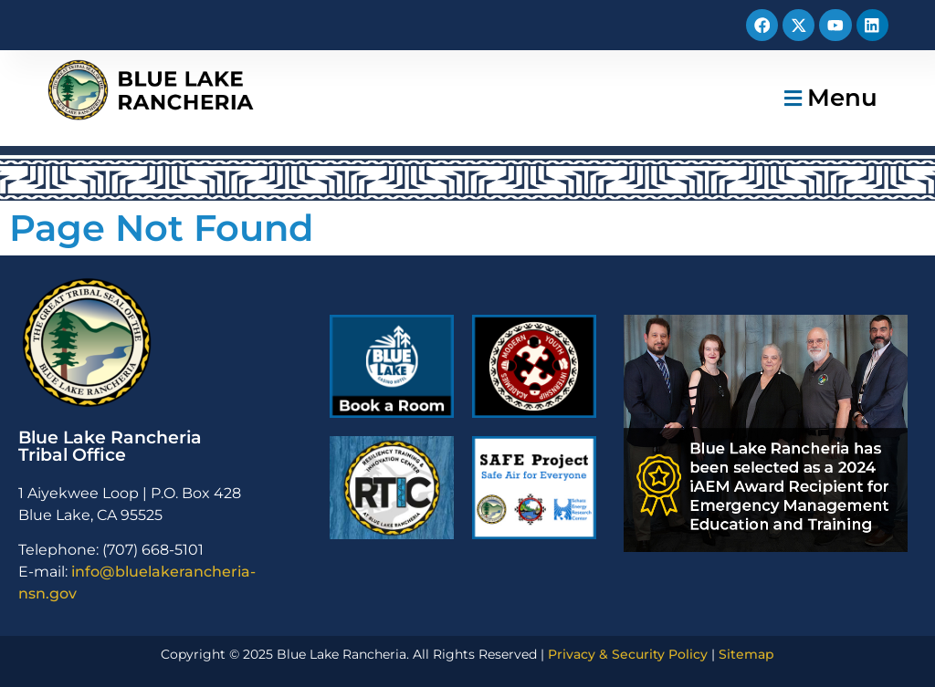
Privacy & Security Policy (628, 654)
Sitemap (746, 654)
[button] (828, 97)
